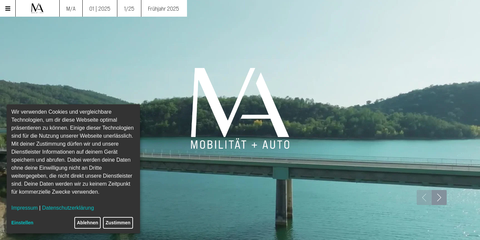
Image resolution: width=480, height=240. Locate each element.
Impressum (24, 208)
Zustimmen (118, 222)
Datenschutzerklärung (68, 208)
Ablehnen (87, 222)
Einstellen (22, 222)
